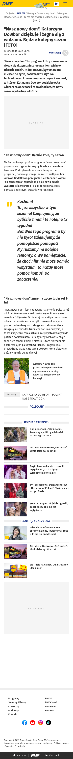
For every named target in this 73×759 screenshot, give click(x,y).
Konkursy (13, 706)
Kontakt (12, 714)
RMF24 (48, 698)
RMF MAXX (51, 706)
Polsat (57, 394)
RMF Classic (51, 702)
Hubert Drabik (18, 54)
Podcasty (13, 710)
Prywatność (20, 746)
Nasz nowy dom (17, 155)
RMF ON (49, 710)
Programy (13, 698)
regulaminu (47, 743)
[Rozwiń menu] (65, 4)
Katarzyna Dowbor (36, 394)
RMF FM (21, 13)
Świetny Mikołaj (17, 702)
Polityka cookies (61, 743)
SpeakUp (9, 746)
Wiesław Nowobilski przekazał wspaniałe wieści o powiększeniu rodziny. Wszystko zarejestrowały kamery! (48, 371)
